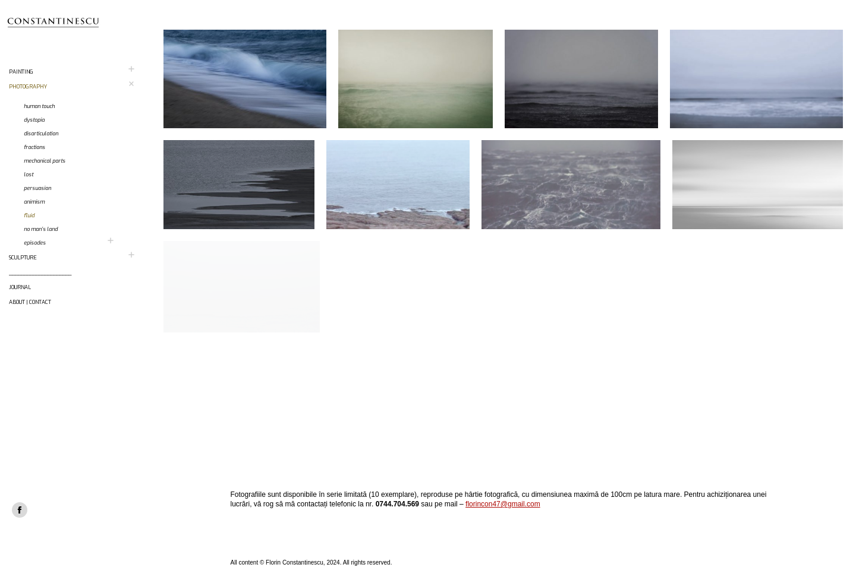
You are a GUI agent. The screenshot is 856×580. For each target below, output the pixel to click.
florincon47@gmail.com (502, 504)
